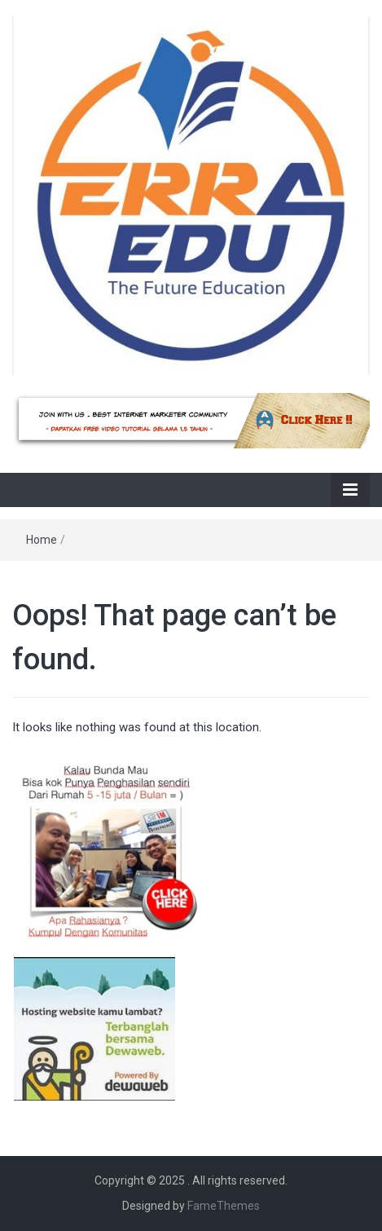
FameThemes (223, 1205)
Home (41, 539)
